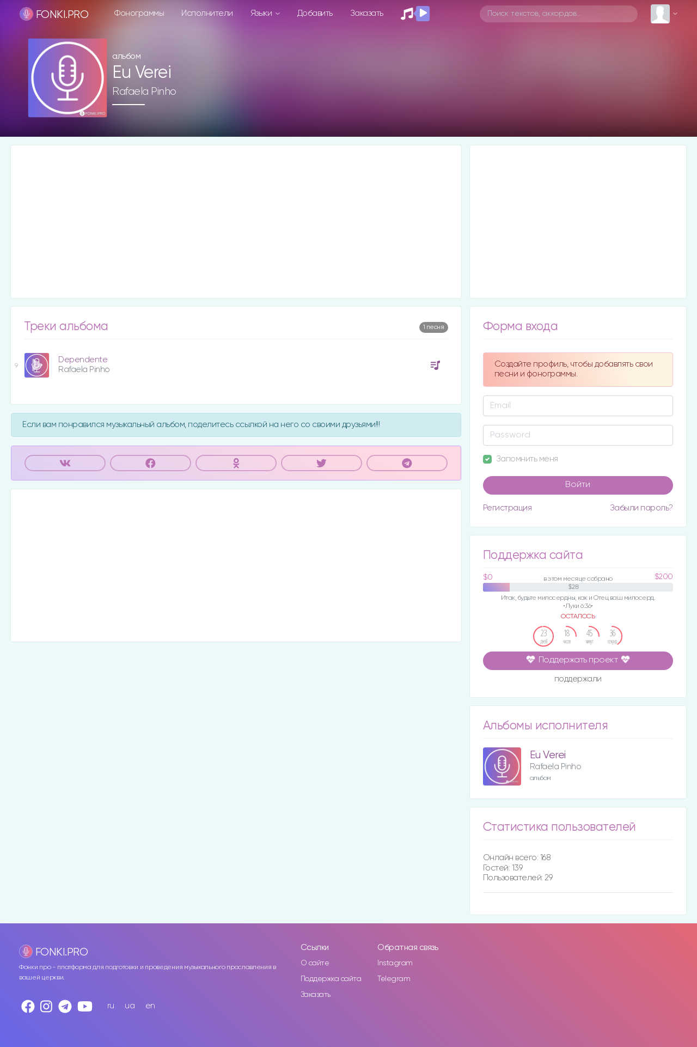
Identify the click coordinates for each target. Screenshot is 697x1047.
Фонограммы (139, 13)
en (150, 1006)
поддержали (578, 680)
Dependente (82, 360)
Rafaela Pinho (144, 91)
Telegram (393, 979)
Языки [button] (262, 13)
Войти (577, 484)
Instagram (395, 963)
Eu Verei (548, 755)
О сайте (315, 963)
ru (110, 1006)
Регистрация (507, 508)
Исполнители (207, 13)
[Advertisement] (236, 221)
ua (129, 1006)
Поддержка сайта (331, 979)
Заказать (366, 13)
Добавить (315, 13)
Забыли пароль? (641, 508)
